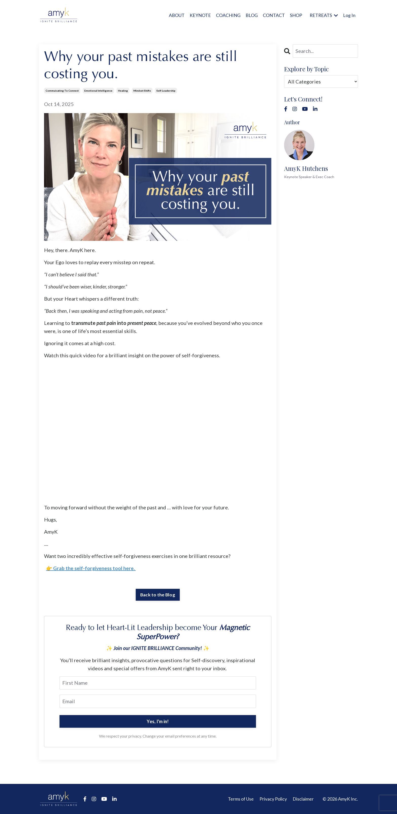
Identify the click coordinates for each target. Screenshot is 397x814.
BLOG (251, 15)
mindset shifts (142, 90)
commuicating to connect (62, 90)
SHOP (295, 15)
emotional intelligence (98, 90)
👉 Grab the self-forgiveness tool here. (90, 568)
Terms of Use (241, 799)
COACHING (227, 15)
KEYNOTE (199, 15)
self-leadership (165, 90)
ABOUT (176, 15)
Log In (349, 15)
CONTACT (273, 15)
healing (123, 90)
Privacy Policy (273, 799)
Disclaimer (303, 799)
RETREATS (323, 15)
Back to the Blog (157, 594)
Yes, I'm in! (158, 721)
